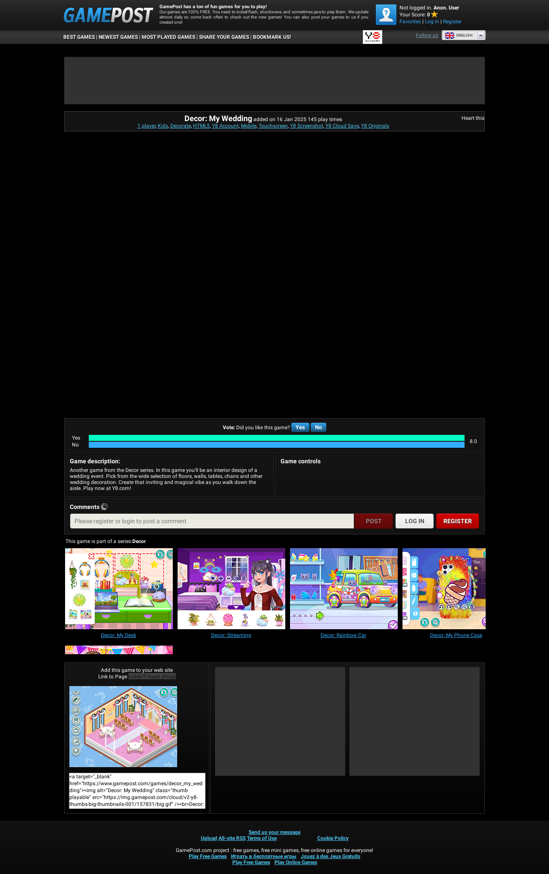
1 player (146, 126)
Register (452, 22)
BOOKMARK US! (272, 37)
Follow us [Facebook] (427, 35)
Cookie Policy (333, 838)
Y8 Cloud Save (342, 126)
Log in (432, 22)
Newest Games (118, 37)
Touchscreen (273, 126)
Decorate (180, 126)
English (458, 35)
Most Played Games (168, 37)
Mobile (248, 126)
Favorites (410, 22)
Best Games (79, 37)
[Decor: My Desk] (119, 589)
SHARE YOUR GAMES (224, 37)
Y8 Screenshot (306, 126)
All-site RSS (232, 838)
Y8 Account (225, 126)
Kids (163, 126)
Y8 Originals (375, 126)
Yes (300, 427)
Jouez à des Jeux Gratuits (330, 856)
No (318, 427)
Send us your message (274, 832)
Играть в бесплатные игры (263, 856)
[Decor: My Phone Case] (456, 589)
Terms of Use (262, 838)
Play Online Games (295, 862)
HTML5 (201, 126)
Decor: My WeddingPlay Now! (123, 727)
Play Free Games (208, 856)
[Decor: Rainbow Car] (344, 589)
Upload (209, 838)
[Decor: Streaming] (231, 589)
